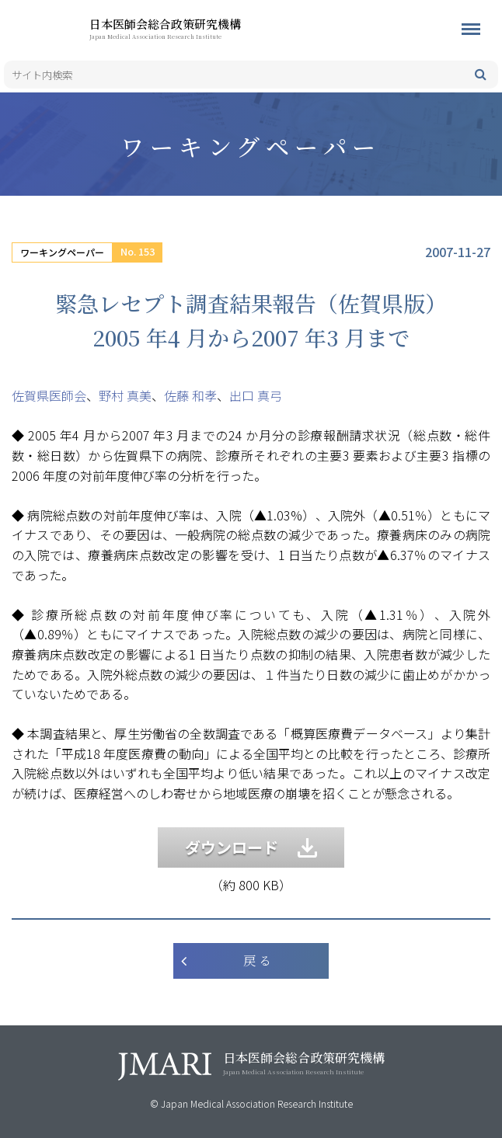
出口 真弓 (255, 395)
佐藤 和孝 (190, 395)
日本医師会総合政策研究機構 (190, 28)
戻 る (257, 960)
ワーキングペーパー (62, 252)
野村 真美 (125, 395)
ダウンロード (251, 847)
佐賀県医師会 (49, 395)
